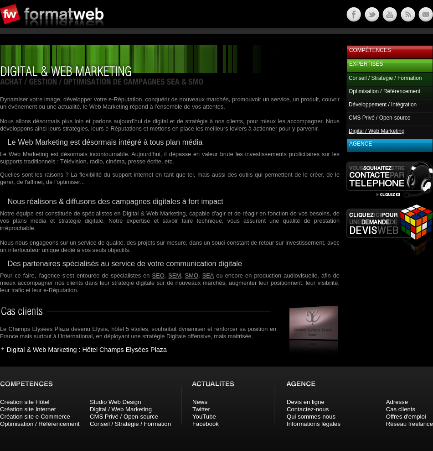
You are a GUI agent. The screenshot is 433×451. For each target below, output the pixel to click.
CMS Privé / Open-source (379, 118)
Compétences (370, 50)
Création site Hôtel (24, 402)
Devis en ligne (306, 402)
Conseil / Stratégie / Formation (385, 78)
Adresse (397, 402)
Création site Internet (28, 409)
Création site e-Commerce (35, 416)
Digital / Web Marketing (121, 409)
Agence (360, 144)
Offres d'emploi (406, 416)
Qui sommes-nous (311, 416)
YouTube (204, 416)
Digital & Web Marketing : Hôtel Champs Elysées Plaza (86, 349)
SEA (208, 275)
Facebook (205, 423)
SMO (191, 275)
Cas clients (401, 409)
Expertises (366, 64)
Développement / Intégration (383, 104)
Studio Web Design (115, 402)
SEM (174, 275)
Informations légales (313, 423)
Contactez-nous (308, 409)
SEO (158, 275)
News (199, 402)
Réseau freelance (409, 423)
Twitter (201, 409)
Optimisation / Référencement (384, 91)
